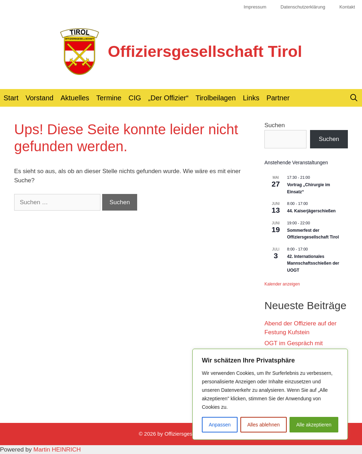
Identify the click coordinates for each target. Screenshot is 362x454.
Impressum (255, 7)
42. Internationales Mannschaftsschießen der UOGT (313, 263)
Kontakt (347, 7)
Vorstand (39, 98)
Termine (108, 98)
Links (251, 98)
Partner (278, 98)
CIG (135, 98)
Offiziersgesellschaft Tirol (205, 51)
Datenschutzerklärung (302, 7)
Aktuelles (74, 98)
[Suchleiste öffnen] (354, 98)
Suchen (274, 125)
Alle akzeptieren (314, 425)
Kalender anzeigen (282, 284)
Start (11, 98)
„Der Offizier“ (168, 98)
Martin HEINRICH (57, 449)
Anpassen (219, 425)
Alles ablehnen (263, 425)
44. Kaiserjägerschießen (311, 210)
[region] (270, 394)
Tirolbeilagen (215, 98)
